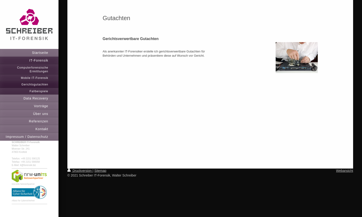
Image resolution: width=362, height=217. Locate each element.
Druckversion (79, 171)
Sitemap (100, 171)
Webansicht (344, 171)
